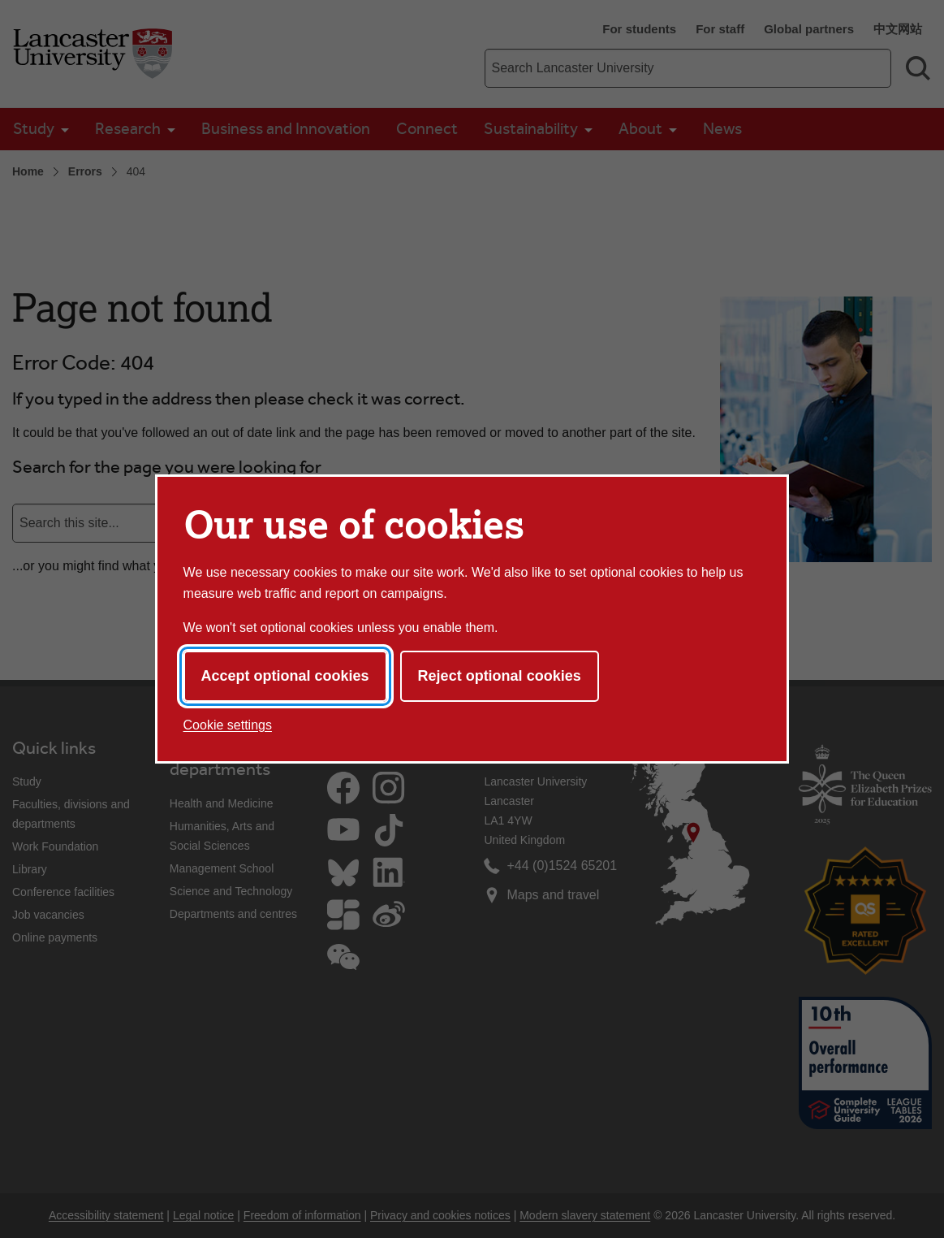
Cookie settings (227, 725)
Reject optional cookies (499, 676)
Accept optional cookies (285, 676)
